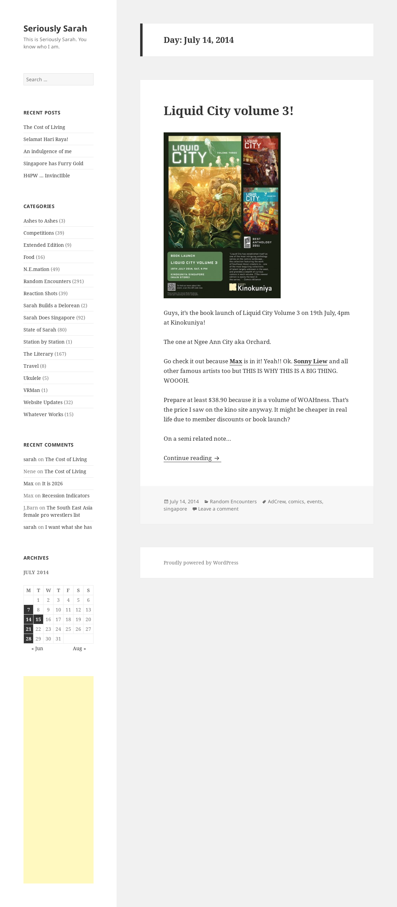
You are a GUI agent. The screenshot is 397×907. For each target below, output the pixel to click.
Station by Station (44, 341)
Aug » (79, 648)
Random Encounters (47, 281)
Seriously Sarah (55, 28)
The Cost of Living (44, 127)
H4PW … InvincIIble (46, 175)
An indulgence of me (47, 151)
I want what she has (68, 527)
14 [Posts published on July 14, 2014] (28, 619)
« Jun (37, 648)
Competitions (38, 233)
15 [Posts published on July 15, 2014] (38, 619)
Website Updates (42, 402)
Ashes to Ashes (40, 220)
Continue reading (192, 458)
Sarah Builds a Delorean (51, 305)
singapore (175, 508)
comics (296, 501)
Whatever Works (43, 414)
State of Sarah (39, 329)
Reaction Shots (40, 293)
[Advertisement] (58, 779)
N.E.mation (36, 269)
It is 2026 (52, 483)
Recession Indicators (65, 495)
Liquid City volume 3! (229, 110)
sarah (30, 459)
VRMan (31, 390)
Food (29, 257)
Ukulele (32, 378)
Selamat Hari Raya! (45, 139)
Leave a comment (218, 508)
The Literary (38, 353)
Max (28, 483)
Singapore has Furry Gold (53, 163)
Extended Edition (43, 245)
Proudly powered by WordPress (201, 562)
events (314, 501)
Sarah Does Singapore (49, 317)
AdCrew (276, 501)
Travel (31, 366)
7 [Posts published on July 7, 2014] (28, 609)
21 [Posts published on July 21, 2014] (28, 629)
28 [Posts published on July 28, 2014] (28, 638)
